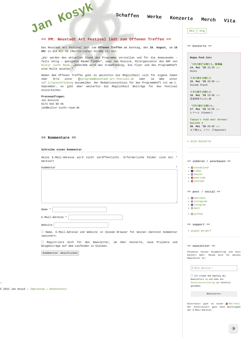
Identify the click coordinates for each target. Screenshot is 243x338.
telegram (200, 205)
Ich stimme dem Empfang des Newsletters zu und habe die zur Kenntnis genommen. (211, 281)
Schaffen (127, 15)
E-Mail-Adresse (54, 217)
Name (46, 209)
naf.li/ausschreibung (57, 83)
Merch (208, 19)
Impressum (37, 289)
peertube (200, 177)
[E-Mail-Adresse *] (214, 268)
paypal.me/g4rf (201, 231)
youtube (199, 181)
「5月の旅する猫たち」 (202, 105)
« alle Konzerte (199, 141)
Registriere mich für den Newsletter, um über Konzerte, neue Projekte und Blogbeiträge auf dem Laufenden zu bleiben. (109, 244)
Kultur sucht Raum (55, 65)
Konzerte (181, 18)
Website (46, 225)
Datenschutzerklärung (203, 282)
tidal (197, 171)
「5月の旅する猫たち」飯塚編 (206, 64)
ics (218, 67)
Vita (230, 21)
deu (191, 31)
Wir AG (64, 51)
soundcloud (201, 167)
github (198, 214)
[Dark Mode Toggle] (233, 328)
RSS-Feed (233, 304)
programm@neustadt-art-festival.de (107, 79)
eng (202, 31)
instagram (200, 201)
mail (197, 208)
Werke (154, 17)
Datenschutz (58, 289)
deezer (198, 174)
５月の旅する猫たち (200, 78)
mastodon (200, 198)
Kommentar (109, 168)
